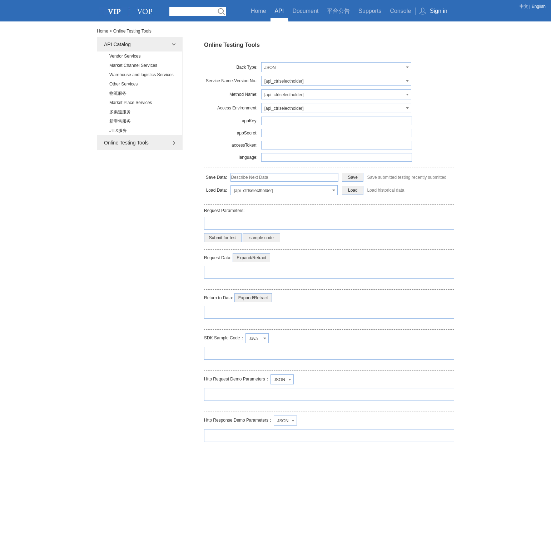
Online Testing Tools (126, 143)
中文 (524, 6)
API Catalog (117, 44)
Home (258, 11)
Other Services (123, 84)
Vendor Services (124, 56)
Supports (369, 11)
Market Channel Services (133, 65)
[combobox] (336, 67)
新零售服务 (120, 121)
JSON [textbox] (270, 67)
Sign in (438, 11)
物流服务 (117, 93)
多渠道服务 (120, 111)
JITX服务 (118, 130)
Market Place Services (130, 102)
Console (400, 11)
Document (305, 11)
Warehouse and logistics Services (141, 74)
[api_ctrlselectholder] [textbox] (284, 81)
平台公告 (338, 11)
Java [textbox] (253, 338)
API (279, 11)
